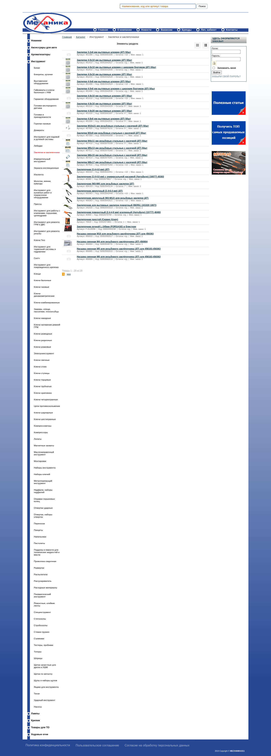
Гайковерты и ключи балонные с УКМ (44, 91)
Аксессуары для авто (44, 47)
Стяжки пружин (41, 632)
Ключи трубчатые (43, 386)
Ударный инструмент (44, 700)
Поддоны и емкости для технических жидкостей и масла (46, 552)
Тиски (37, 693)
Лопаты (37, 439)
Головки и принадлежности (42, 115)
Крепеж (35, 720)
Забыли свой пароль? (226, 76)
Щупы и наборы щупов (45, 680)
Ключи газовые (41, 287)
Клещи (37, 273)
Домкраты (39, 130)
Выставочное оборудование (41, 82)
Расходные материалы (45, 587)
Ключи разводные (43, 333)
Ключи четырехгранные (46, 399)
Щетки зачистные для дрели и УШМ (45, 666)
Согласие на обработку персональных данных (157, 745)
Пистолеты (39, 543)
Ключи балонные (42, 280)
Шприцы (38, 658)
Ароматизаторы (40, 54)
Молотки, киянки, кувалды (42, 182)
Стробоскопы (40, 625)
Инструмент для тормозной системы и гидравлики (45, 249)
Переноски (39, 523)
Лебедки (38, 146)
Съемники (39, 638)
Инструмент (38, 61)
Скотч (37, 258)
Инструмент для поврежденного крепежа (46, 265)
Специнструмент (42, 612)
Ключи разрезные (43, 340)
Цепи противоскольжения (47, 406)
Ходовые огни (39, 734)
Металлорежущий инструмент (43, 482)
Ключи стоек (40, 366)
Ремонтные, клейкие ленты (44, 604)
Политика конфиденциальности (48, 745)
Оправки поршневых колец (44, 500)
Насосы (38, 706)
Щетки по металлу (43, 674)
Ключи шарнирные (43, 412)
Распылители (40, 574)
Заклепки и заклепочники (46, 152)
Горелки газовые (42, 123)
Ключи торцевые (42, 379)
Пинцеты (38, 530)
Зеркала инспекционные (46, 168)
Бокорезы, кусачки (43, 74)
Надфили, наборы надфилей (43, 491)
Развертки (39, 568)
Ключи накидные (42, 318)
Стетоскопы (40, 619)
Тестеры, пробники (43, 645)
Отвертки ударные (43, 508)
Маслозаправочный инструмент (44, 453)
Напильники (40, 536)
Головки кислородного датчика (45, 106)
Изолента (38, 174)
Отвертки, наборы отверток (43, 515)
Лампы (35, 713)
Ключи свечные (41, 360)
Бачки (37, 68)
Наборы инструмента (45, 467)
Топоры (37, 651)
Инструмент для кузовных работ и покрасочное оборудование (43, 194)
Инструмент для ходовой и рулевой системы (46, 137)
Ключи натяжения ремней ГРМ (47, 325)
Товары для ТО (40, 727)
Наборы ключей (42, 474)
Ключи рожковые (42, 347)
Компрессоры (41, 432)
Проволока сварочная (45, 561)
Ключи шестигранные (45, 419)
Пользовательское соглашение (97, 745)
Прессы (38, 204)
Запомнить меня (226, 68)
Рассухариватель (42, 581)
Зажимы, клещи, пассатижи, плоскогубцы (46, 310)
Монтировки (40, 461)
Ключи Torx (39, 240)
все (69, 274)
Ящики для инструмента (46, 687)
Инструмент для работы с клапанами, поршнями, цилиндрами (47, 213)
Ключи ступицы (41, 373)
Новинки (36, 40)
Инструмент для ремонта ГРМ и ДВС (46, 223)
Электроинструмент (44, 353)
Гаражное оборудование (46, 99)
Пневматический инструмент (42, 595)
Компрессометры (42, 426)
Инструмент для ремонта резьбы (46, 232)
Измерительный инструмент (42, 160)
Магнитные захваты (44, 445)
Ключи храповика (43, 393)
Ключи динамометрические (44, 294)
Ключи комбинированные (47, 302)
